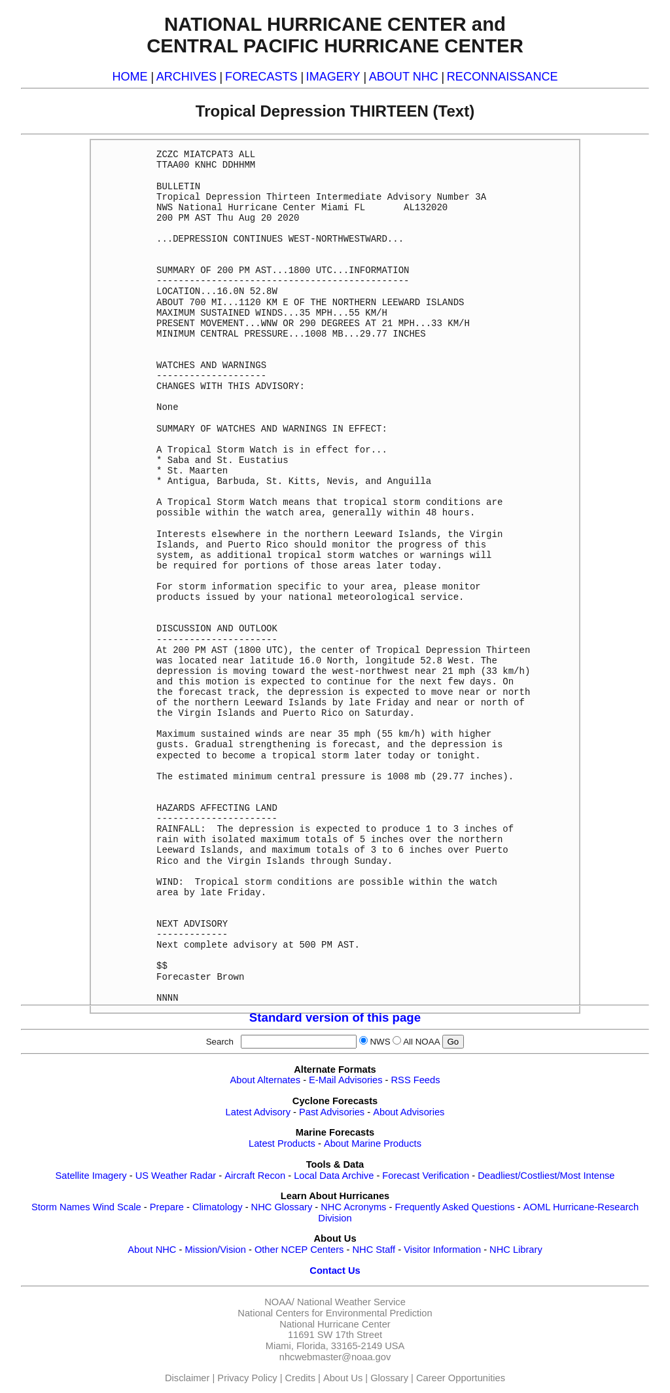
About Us (342, 1378)
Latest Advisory (258, 1112)
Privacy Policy (247, 1378)
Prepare (167, 1207)
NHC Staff (373, 1249)
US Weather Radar (176, 1175)
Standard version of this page (335, 1017)
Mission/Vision (215, 1249)
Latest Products (282, 1143)
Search (222, 1042)
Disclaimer (187, 1378)
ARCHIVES (186, 76)
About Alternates (265, 1080)
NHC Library (515, 1249)
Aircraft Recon (254, 1175)
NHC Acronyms (353, 1207)
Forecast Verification (425, 1175)
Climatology (217, 1207)
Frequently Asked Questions (454, 1207)
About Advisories (408, 1112)
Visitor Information (442, 1249)
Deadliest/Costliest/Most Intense (546, 1175)
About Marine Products (372, 1143)
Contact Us (334, 1270)
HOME (129, 76)
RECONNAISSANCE (502, 76)
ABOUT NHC (403, 76)
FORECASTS (261, 76)
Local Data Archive (334, 1175)
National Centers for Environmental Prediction (335, 1313)
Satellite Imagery (90, 1175)
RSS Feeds (415, 1080)
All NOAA (421, 1042)
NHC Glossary (282, 1207)
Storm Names (60, 1207)
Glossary (389, 1378)
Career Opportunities (460, 1378)
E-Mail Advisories (345, 1080)
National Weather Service (351, 1302)
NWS (380, 1042)
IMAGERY (333, 76)
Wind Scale (117, 1207)
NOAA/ (279, 1302)
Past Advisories (331, 1112)
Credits (300, 1378)
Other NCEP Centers (299, 1249)
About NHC (152, 1249)
